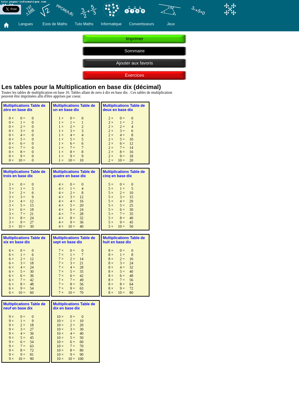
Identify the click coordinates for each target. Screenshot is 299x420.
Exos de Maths (55, 24)
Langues (25, 24)
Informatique (111, 24)
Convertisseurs (141, 24)
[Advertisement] (128, 383)
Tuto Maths (84, 24)
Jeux (171, 24)
